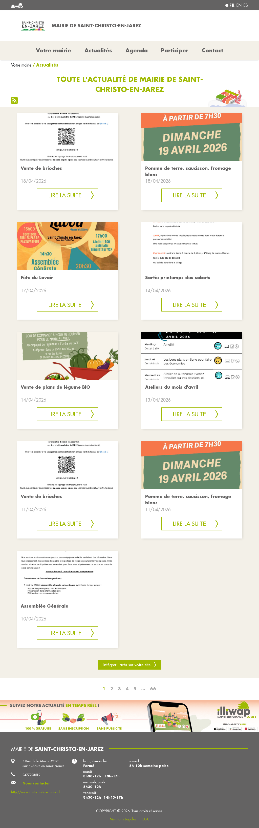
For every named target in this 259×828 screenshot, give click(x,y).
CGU (145, 819)
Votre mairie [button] (53, 50)
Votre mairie (21, 65)
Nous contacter (36, 783)
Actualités (98, 50)
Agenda (136, 50)
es (246, 5)
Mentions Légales (123, 819)
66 (153, 688)
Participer (174, 50)
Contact (212, 50)
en (239, 5)
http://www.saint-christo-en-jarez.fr (36, 792)
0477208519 (31, 775)
